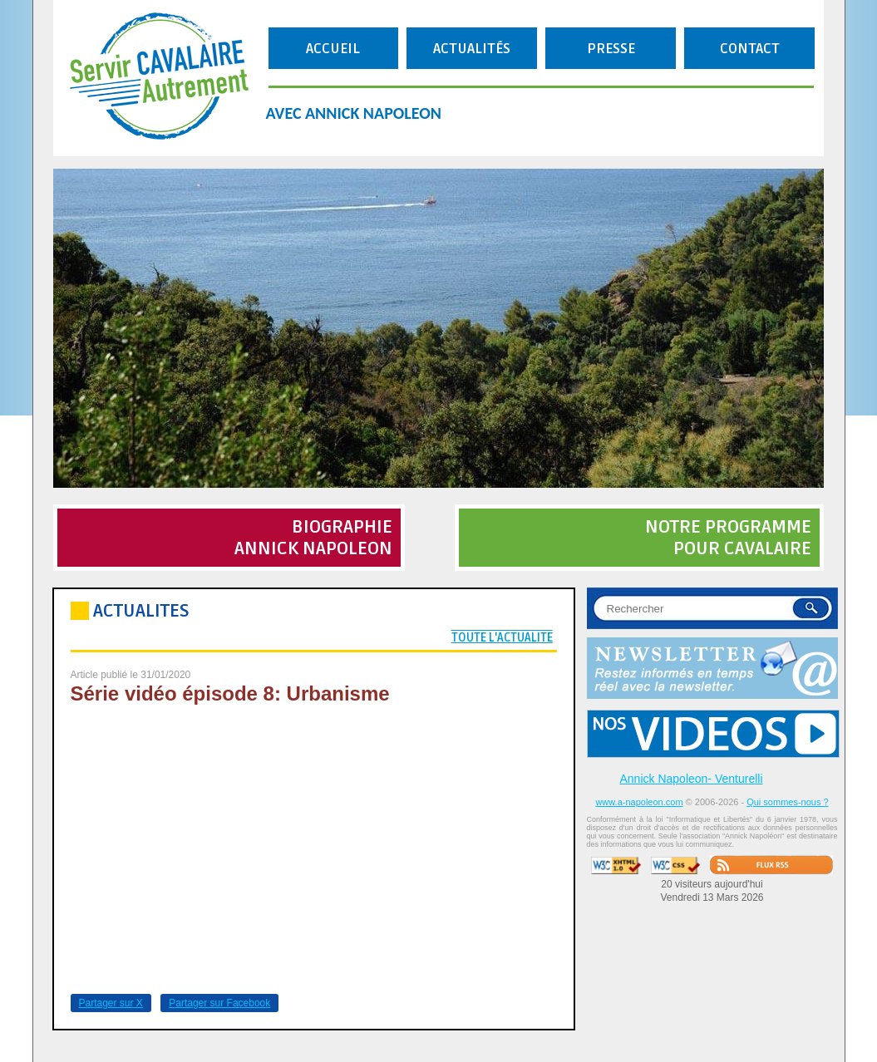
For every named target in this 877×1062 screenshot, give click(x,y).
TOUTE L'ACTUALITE (502, 638)
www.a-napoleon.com (638, 802)
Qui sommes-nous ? (787, 802)
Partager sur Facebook (219, 1003)
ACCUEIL (333, 48)
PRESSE (611, 48)
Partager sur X (111, 1003)
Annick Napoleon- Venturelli (691, 778)
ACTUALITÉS (471, 48)
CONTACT (750, 48)
